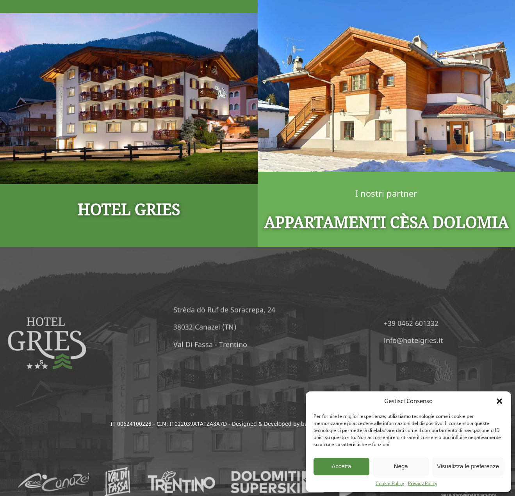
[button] (499, 401)
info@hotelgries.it (447, 340)
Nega (401, 466)
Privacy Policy (422, 483)
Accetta (341, 466)
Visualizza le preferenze (468, 466)
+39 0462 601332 (445, 323)
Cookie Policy (390, 483)
